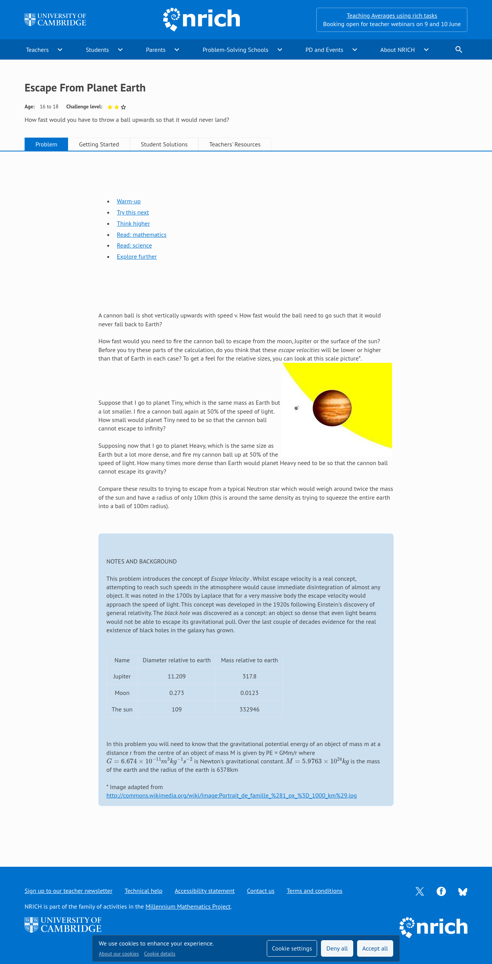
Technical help (143, 890)
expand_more (60, 49)
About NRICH (398, 49)
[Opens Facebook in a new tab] (441, 890)
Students (97, 49)
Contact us (260, 890)
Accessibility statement (204, 890)
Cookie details (159, 953)
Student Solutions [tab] (164, 144)
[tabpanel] (246, 501)
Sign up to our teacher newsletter (68, 890)
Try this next (133, 212)
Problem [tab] (46, 144)
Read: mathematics (141, 234)
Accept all (375, 948)
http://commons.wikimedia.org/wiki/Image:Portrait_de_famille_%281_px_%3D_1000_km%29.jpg (231, 795)
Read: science (134, 245)
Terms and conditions (314, 890)
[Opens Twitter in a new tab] (419, 890)
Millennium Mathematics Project (187, 906)
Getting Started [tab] (99, 144)
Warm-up (129, 201)
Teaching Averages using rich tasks (392, 15)
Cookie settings (292, 948)
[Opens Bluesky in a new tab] (462, 891)
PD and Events (324, 49)
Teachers (37, 49)
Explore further (137, 256)
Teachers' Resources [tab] (235, 144)
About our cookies (119, 953)
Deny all (337, 948)
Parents (156, 49)
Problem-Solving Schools (235, 49)
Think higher (133, 223)
